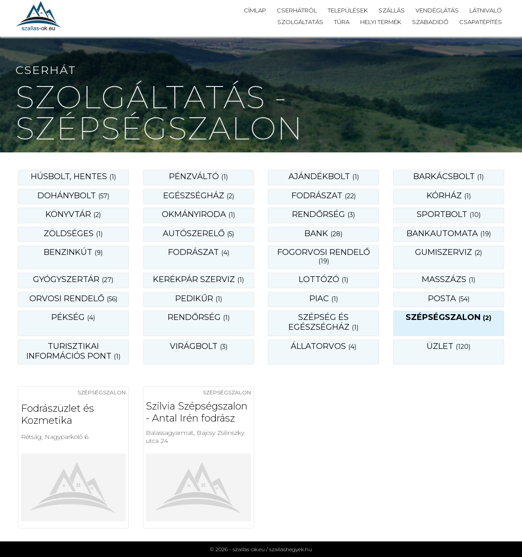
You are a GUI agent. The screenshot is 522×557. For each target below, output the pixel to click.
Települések (348, 10)
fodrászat (324, 196)
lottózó (323, 279)
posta (448, 298)
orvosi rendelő (73, 298)
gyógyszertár (73, 279)
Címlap (255, 10)
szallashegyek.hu (290, 549)
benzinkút (73, 252)
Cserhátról (297, 10)
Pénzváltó (198, 176)
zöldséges (73, 233)
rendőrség (323, 214)
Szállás (391, 10)
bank (323, 233)
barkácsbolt (448, 176)
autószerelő (198, 233)
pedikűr (198, 298)
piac (323, 298)
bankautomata (449, 233)
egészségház (198, 196)
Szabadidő (430, 21)
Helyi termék (380, 21)
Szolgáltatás (300, 21)
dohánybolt (73, 196)
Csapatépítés (480, 21)
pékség (73, 317)
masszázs (448, 279)
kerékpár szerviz (198, 279)
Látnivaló (485, 10)
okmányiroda (198, 214)
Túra (341, 21)
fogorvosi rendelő (323, 256)
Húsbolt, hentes (73, 176)
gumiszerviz (448, 252)
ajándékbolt (323, 176)
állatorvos (323, 346)
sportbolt (449, 214)
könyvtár (73, 214)
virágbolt (198, 346)
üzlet (448, 346)
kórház (449, 196)
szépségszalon (448, 317)
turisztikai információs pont (73, 351)
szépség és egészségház (323, 322)
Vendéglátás (437, 10)
